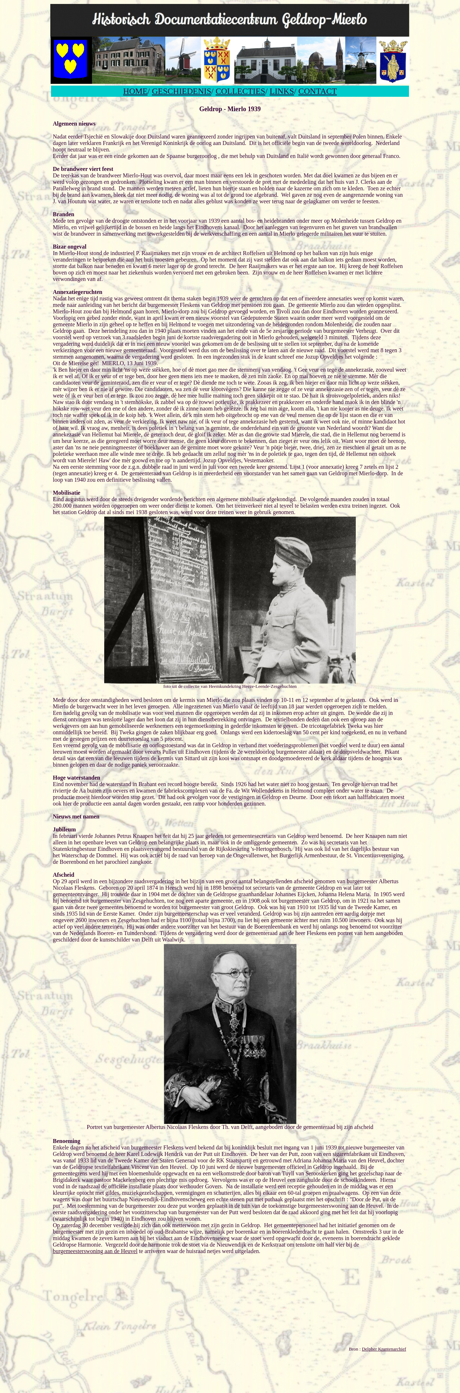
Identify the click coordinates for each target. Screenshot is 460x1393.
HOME (135, 91)
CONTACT (317, 91)
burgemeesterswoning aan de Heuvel (95, 1251)
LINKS (282, 91)
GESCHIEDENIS (181, 91)
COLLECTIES (240, 91)
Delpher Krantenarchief (384, 1349)
